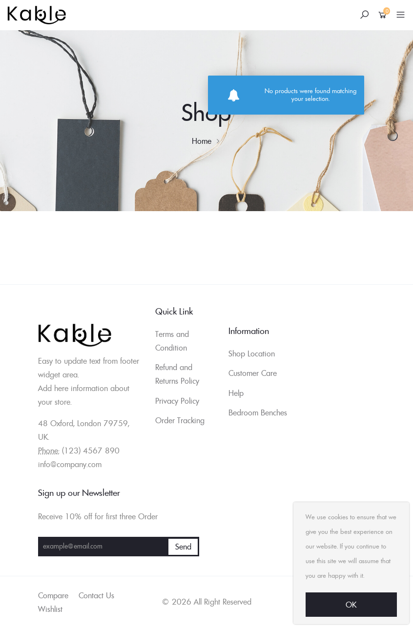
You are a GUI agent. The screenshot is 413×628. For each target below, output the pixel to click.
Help (236, 393)
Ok (351, 604)
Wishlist (50, 609)
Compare (53, 595)
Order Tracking (180, 420)
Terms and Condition (172, 341)
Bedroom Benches (257, 412)
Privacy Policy (177, 401)
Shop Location (251, 353)
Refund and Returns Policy (177, 374)
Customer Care (252, 373)
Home (201, 141)
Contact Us (96, 595)
